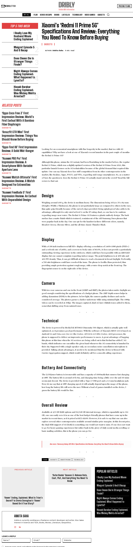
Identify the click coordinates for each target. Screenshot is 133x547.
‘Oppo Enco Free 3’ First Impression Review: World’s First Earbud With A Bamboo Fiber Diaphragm (18, 106)
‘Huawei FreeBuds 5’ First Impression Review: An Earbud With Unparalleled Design (19, 165)
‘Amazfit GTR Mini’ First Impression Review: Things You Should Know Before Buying (18, 119)
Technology (79, 420)
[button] (108, 14)
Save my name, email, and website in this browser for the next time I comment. (35, 508)
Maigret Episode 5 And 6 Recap (24, 47)
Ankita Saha (57, 50)
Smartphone (65, 420)
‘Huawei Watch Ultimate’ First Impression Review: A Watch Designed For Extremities (19, 152)
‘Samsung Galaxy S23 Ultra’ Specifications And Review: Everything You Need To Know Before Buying (90, 405)
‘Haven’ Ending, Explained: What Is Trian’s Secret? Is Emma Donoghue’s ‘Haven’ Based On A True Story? (23, 461)
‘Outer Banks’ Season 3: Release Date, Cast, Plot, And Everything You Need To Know (70, 439)
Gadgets (6, 112)
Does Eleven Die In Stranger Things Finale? (25, 60)
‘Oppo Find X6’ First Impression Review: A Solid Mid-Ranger (20, 130)
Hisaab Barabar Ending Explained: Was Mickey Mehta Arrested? (23, 85)
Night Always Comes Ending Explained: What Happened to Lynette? (25, 72)
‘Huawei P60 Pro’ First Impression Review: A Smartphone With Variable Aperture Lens (19, 140)
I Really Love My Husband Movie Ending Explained (24, 35)
